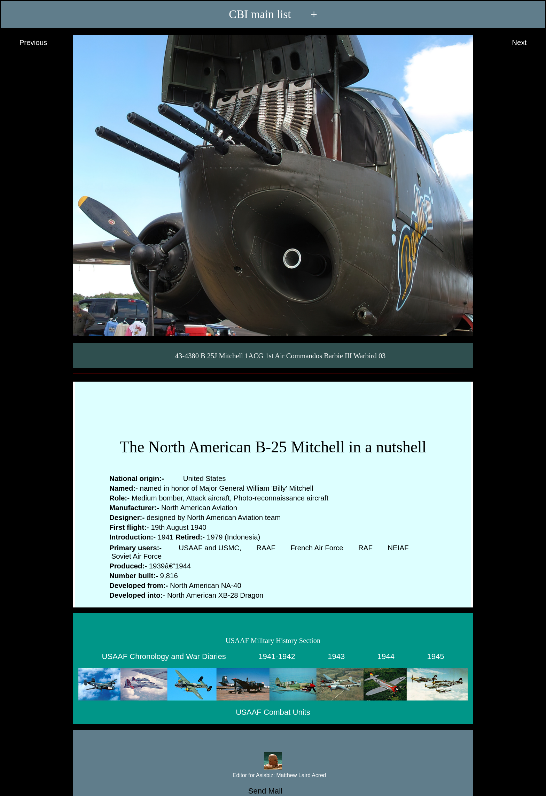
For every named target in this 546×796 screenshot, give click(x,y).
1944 (386, 656)
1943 (336, 656)
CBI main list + (273, 14)
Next (526, 42)
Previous (26, 42)
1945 (435, 656)
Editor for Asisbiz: (273, 776)
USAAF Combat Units (273, 712)
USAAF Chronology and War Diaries (164, 656)
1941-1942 (276, 656)
